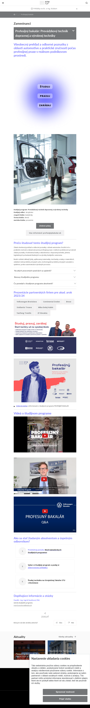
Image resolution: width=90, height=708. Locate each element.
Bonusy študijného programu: (26, 277)
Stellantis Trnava (24, 307)
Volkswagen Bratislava (27, 301)
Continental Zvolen (51, 301)
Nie (71, 623)
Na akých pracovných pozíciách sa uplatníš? (32, 270)
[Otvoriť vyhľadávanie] (86, 3)
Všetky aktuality (66, 637)
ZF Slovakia (42, 313)
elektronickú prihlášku (38, 567)
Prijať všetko (65, 699)
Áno (59, 623)
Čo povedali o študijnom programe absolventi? (33, 283)
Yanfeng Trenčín (24, 313)
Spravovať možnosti (65, 692)
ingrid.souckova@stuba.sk (23, 605)
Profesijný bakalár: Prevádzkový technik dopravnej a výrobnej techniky (41, 33)
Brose (68, 301)
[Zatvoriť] (3, 3)
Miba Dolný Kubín (45, 307)
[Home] (14, 14)
